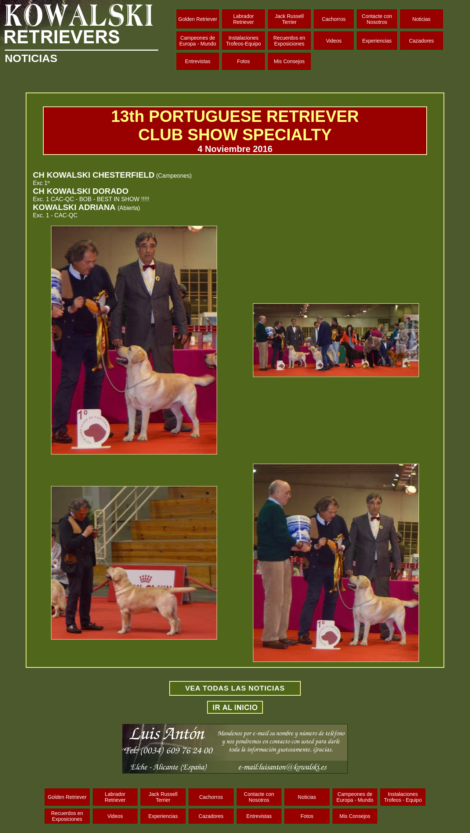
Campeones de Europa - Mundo (197, 41)
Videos (334, 41)
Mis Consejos (289, 61)
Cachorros (334, 19)
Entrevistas (197, 61)
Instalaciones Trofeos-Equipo (243, 41)
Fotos (243, 61)
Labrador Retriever (243, 19)
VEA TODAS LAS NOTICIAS (235, 688)
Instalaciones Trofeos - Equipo (403, 797)
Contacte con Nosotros (377, 19)
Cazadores (421, 41)
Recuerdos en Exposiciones (289, 41)
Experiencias (376, 41)
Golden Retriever (197, 19)
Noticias (421, 19)
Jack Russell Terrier (289, 19)
